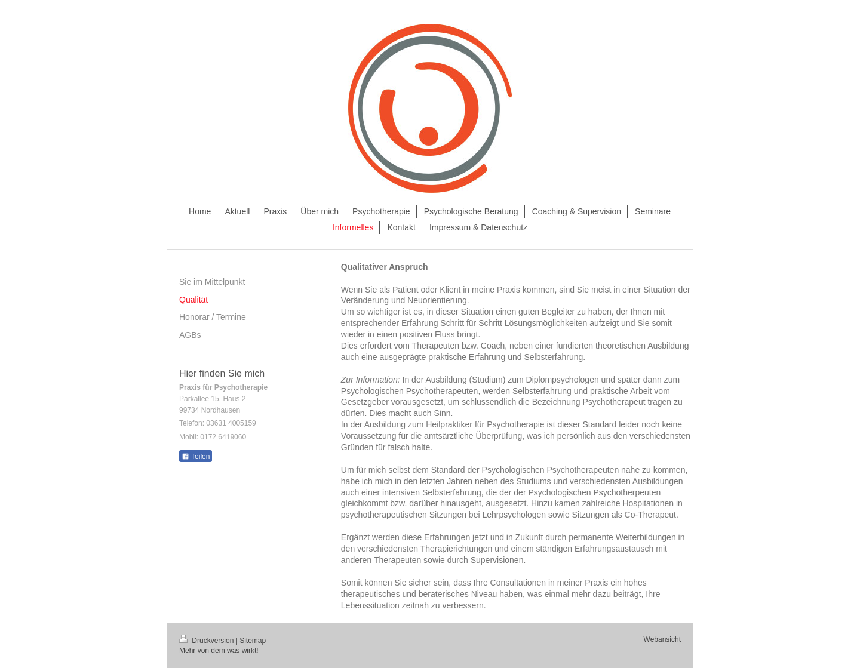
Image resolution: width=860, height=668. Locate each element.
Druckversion (207, 640)
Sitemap (252, 640)
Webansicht (662, 639)
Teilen (196, 456)
